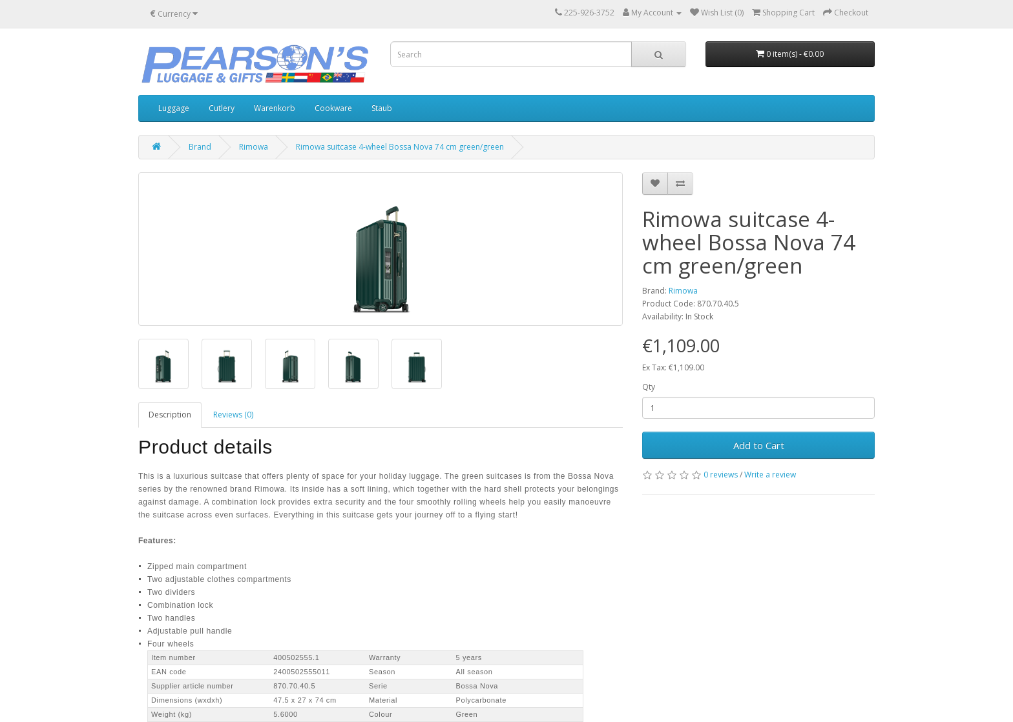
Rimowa (253, 146)
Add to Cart (758, 445)
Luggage (173, 108)
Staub (381, 108)
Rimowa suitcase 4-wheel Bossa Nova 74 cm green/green (400, 146)
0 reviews (721, 474)
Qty (648, 386)
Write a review (770, 474)
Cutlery (222, 108)
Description (170, 414)
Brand (200, 146)
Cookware (333, 108)
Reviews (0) (233, 414)
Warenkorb (274, 108)
